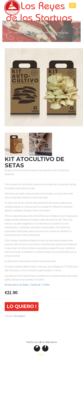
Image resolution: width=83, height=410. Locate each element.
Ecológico (30, 32)
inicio (18, 32)
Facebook (35, 284)
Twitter (46, 284)
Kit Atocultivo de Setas (16, 284)
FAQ (41, 354)
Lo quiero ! (21, 306)
